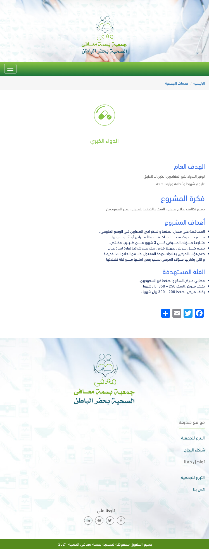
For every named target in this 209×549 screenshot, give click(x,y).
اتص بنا (199, 489)
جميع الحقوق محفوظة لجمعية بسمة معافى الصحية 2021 (104, 544)
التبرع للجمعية (193, 437)
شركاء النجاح (194, 449)
